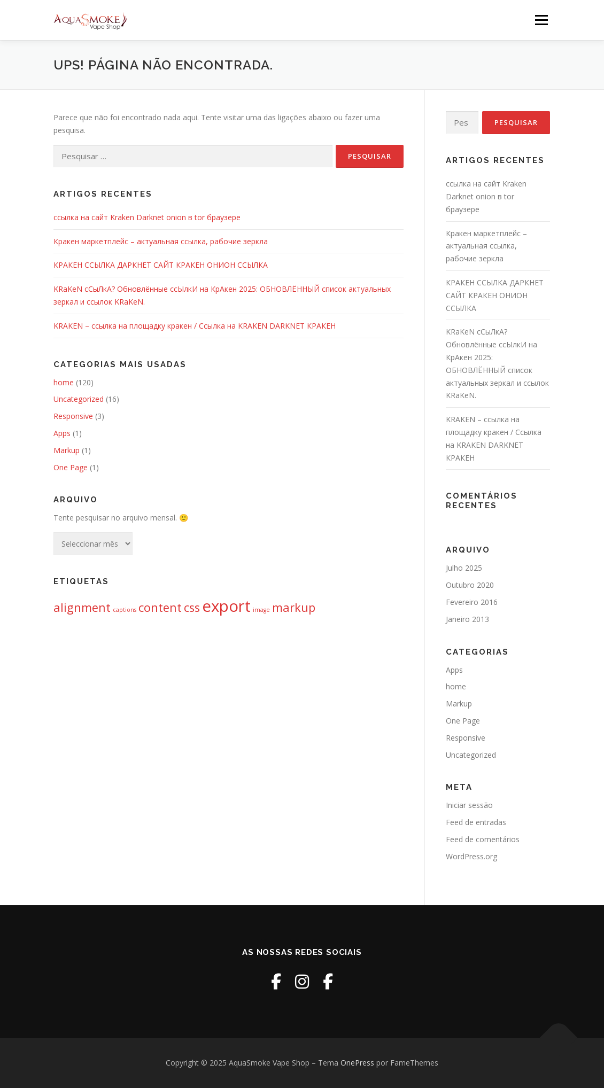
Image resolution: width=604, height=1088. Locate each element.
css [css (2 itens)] (192, 607)
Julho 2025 (464, 568)
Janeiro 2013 (467, 619)
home (63, 382)
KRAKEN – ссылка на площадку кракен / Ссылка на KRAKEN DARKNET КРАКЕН (194, 326)
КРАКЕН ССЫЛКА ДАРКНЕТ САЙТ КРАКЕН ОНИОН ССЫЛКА (160, 265)
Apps (62, 433)
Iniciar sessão (469, 805)
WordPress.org (471, 856)
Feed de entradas (476, 822)
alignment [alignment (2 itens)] (82, 607)
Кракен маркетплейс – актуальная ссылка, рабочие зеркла (160, 241)
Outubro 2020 (470, 585)
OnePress (357, 1063)
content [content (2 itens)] (160, 607)
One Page (70, 467)
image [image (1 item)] (261, 609)
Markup (66, 450)
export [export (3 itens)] (226, 606)
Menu (541, 20)
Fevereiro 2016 (472, 602)
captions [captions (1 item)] (124, 609)
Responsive (73, 416)
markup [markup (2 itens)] (293, 607)
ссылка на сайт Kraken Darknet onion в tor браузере (147, 217)
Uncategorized (78, 399)
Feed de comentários (483, 839)
